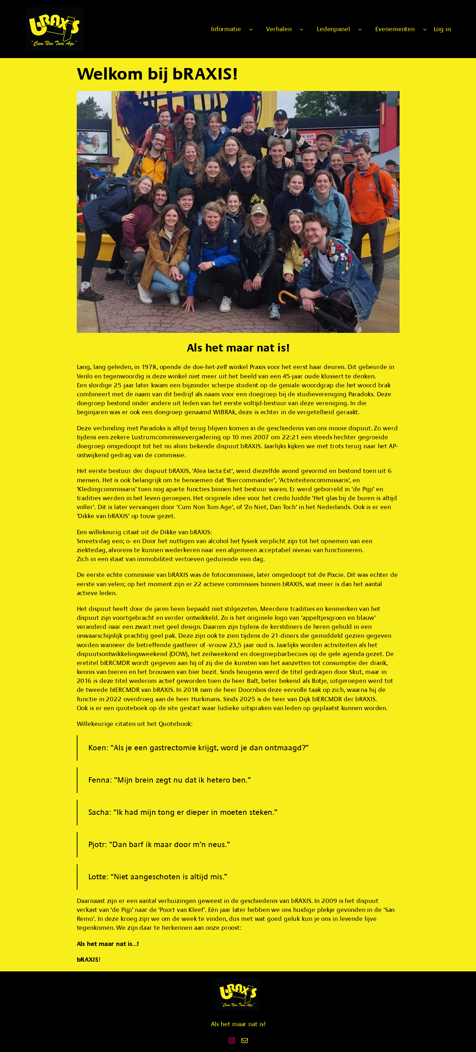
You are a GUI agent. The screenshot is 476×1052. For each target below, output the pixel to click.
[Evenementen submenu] (425, 29)
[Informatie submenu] (251, 29)
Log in (442, 29)
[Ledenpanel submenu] (360, 29)
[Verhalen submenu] (301, 29)
